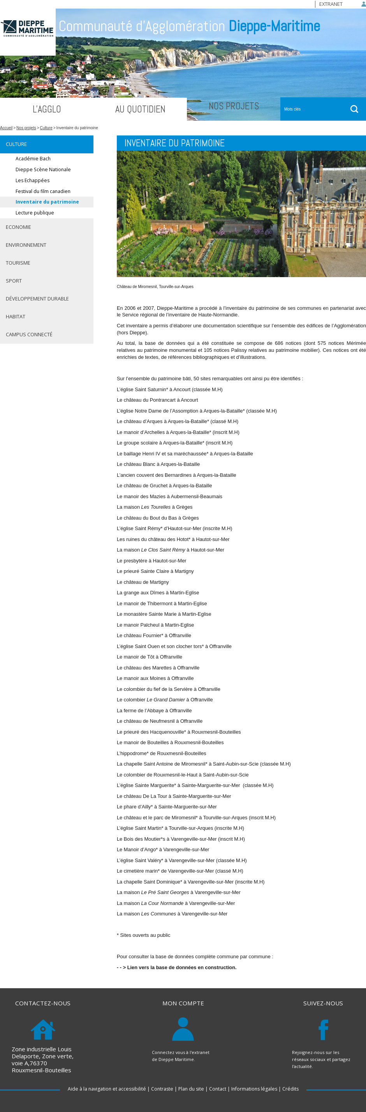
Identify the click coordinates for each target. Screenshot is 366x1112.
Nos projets (26, 128)
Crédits (290, 1089)
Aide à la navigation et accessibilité (107, 1089)
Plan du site (191, 1089)
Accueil (6, 128)
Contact (217, 1089)
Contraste (162, 1089)
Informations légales (254, 1089)
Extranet (331, 3)
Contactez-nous (42, 1003)
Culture (46, 128)
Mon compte (183, 1003)
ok (354, 109)
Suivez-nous (323, 1003)
